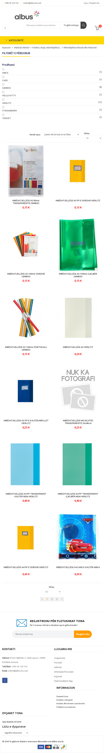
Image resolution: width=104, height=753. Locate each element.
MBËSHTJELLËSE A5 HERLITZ (78, 347)
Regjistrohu (82, 634)
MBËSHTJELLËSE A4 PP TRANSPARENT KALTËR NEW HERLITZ (26, 495)
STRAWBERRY (9, 110)
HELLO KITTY (9, 95)
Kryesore (6, 47)
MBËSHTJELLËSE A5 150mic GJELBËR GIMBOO (78, 275)
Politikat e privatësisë (65, 707)
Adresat (58, 667)
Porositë (58, 662)
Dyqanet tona (62, 696)
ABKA (5, 73)
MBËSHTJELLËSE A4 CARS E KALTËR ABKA (78, 567)
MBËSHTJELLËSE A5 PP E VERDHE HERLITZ (78, 200)
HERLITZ (6, 103)
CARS (5, 80)
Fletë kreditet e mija (63, 681)
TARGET (6, 118)
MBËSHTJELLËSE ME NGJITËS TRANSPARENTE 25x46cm (78, 421)
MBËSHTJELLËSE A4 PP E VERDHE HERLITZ (26, 567)
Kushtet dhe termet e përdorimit (70, 703)
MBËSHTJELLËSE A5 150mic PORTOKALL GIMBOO (26, 348)
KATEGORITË (14, 40)
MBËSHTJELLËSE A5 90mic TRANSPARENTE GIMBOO (26, 201)
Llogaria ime (59, 658)
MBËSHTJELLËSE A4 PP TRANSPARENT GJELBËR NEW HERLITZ (78, 495)
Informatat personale (64, 672)
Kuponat (58, 676)
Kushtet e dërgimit (64, 700)
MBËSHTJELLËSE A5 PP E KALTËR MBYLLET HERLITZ (26, 421)
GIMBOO (6, 88)
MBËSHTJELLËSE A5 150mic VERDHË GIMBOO (26, 275)
